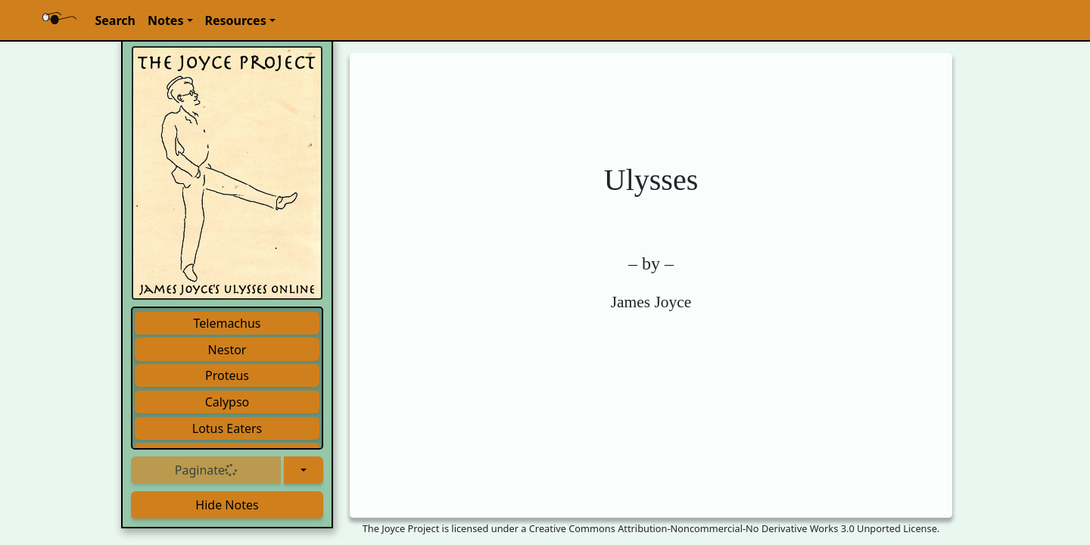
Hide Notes (226, 505)
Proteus (227, 375)
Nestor (227, 349)
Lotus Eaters (227, 428)
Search (115, 20)
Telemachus (226, 323)
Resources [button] (235, 20)
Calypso (227, 402)
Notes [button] (166, 20)
